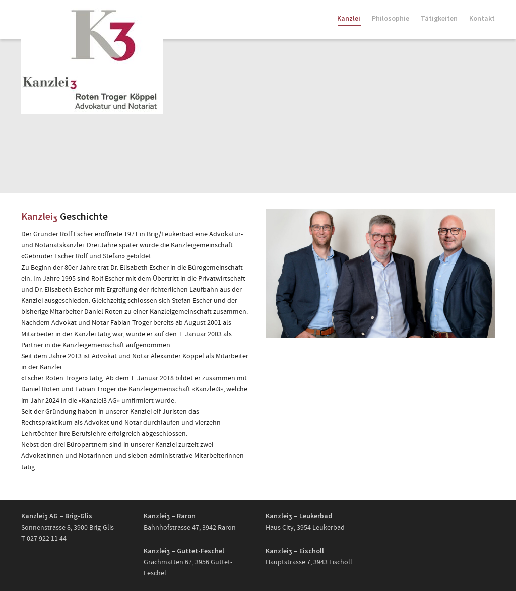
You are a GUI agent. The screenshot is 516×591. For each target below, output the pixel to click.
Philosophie (390, 18)
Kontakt (482, 18)
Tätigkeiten (439, 18)
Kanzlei (348, 20)
